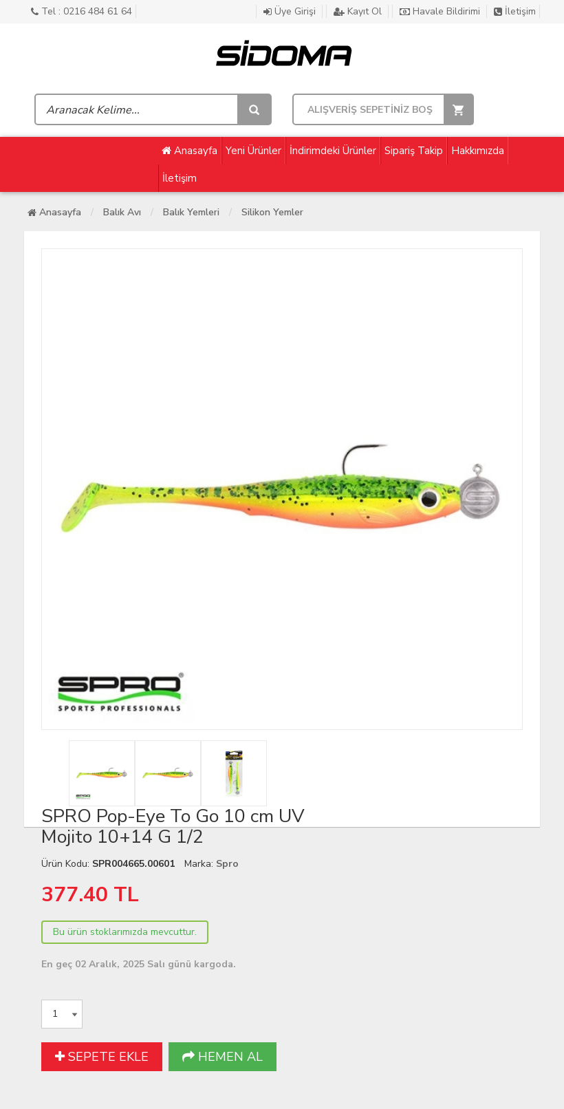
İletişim (515, 11)
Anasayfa (189, 151)
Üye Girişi (290, 11)
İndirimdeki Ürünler (333, 151)
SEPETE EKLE (102, 1056)
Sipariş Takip (413, 151)
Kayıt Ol (359, 11)
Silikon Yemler (272, 212)
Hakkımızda (477, 151)
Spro (227, 863)
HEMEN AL (222, 1056)
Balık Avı (122, 212)
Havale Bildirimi (441, 11)
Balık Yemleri (191, 212)
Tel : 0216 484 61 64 (81, 11)
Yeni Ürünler (253, 151)
